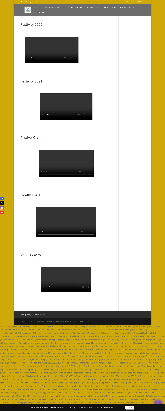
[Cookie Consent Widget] (82, 407)
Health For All (31, 195)
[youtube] (2, 212)
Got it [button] (130, 408)
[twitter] (2, 203)
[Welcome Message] (158, 404)
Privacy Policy (129, 2)
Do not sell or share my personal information (68, 321)
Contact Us (39, 12)
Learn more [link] (108, 408)
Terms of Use (140, 2)
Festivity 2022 (31, 24)
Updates (122, 7)
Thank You (133, 7)
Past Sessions (110, 7)
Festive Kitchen (33, 137)
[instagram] (2, 208)
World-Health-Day (76, 7)
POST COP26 (31, 255)
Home (36, 7)
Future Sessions (94, 7)
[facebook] (2, 198)
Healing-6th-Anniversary (54, 7)
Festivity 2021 (31, 81)
